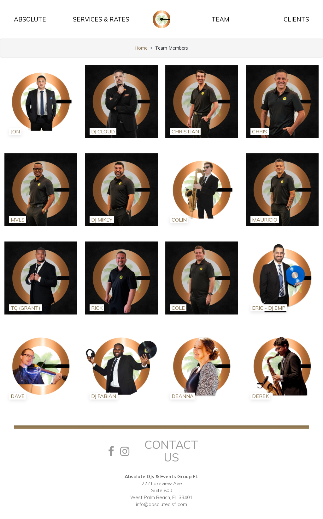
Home (141, 48)
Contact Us (171, 450)
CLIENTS (296, 19)
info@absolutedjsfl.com (161, 504)
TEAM (220, 19)
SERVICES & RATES (101, 19)
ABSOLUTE (30, 19)
